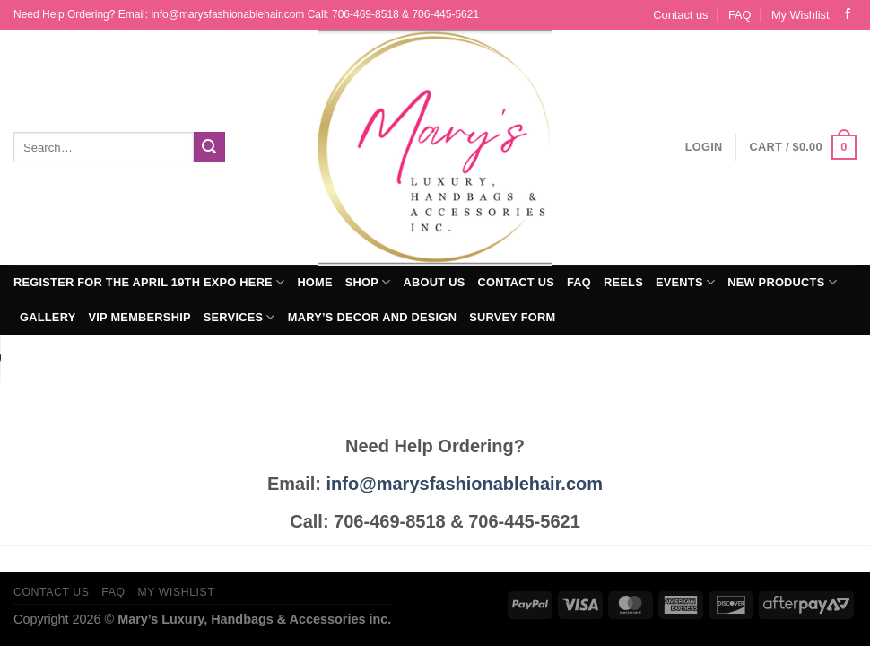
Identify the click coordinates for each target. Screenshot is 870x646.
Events (685, 282)
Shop (368, 282)
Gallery (47, 317)
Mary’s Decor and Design (372, 317)
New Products (782, 282)
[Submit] (209, 147)
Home (314, 282)
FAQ (740, 15)
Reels (623, 282)
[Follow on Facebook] (847, 14)
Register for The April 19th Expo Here (148, 282)
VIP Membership (139, 317)
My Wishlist (800, 15)
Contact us (680, 15)
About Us (434, 282)
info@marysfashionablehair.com (464, 483)
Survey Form (512, 317)
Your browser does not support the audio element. (134, 358)
